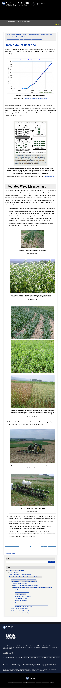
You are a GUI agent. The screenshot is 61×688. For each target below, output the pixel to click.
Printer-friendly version (10, 553)
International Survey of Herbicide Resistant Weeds (35, 98)
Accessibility (38, 682)
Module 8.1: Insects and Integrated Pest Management (25, 585)
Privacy (24, 682)
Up (30, 546)
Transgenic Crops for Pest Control (48, 546)
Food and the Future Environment (13, 34)
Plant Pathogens (19, 602)
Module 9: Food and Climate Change (19, 608)
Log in (57, 24)
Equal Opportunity (45, 682)
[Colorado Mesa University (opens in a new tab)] (38, 4)
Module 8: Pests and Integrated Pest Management (19, 36)
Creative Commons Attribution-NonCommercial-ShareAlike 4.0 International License (42, 656)
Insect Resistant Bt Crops (21, 598)
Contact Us (33, 670)
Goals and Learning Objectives (20, 583)
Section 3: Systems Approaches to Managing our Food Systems (37, 34)
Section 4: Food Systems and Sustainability (19, 613)
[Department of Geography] (53, 13)
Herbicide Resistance (20, 594)
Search (52, 562)
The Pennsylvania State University (15, 682)
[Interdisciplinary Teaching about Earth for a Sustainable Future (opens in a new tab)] (23, 4)
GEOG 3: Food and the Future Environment (15, 22)
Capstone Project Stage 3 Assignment (20, 610)
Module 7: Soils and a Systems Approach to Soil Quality (24, 579)
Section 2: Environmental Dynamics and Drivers (20, 574)
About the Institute (26, 670)
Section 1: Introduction (14, 572)
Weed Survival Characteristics (12, 546)
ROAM (4, 658)
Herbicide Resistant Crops (21, 600)
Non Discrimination (31, 682)
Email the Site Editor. (40, 670)
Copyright (52, 682)
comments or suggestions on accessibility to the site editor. (36, 665)
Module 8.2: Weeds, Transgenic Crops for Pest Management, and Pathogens (24, 39)
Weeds (16, 589)
